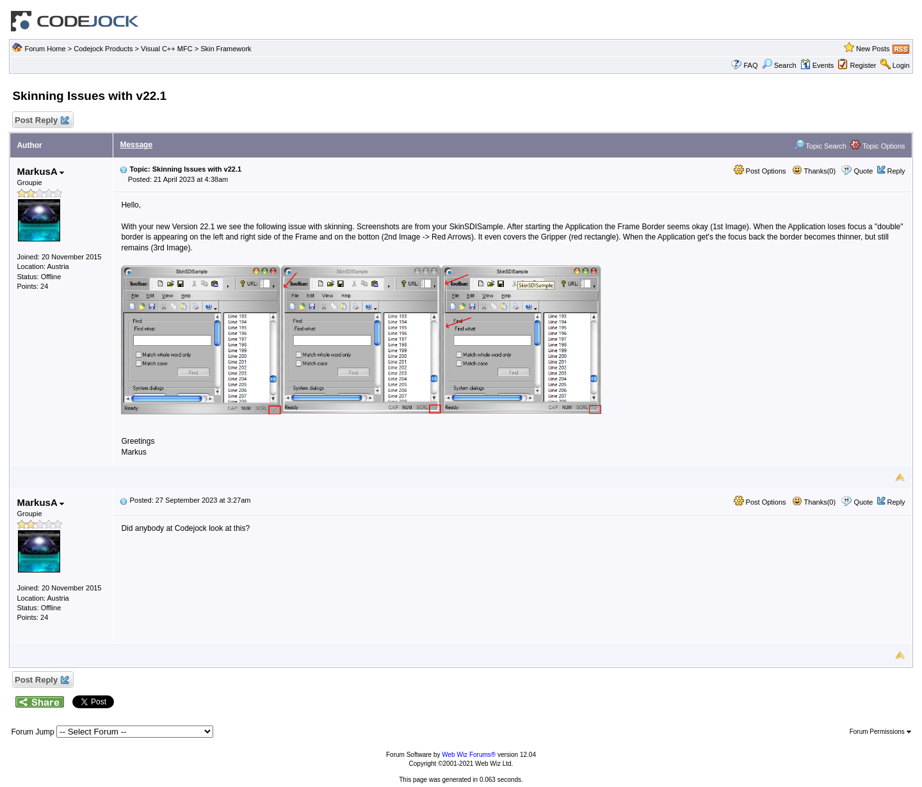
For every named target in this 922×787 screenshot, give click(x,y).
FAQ (750, 65)
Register (863, 65)
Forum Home (44, 49)
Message (136, 144)
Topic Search (820, 146)
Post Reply (41, 120)
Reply (896, 171)
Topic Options (877, 146)
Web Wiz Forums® (469, 754)
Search (779, 65)
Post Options (760, 171)
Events (817, 65)
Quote (863, 171)
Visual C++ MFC (167, 49)
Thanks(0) (814, 171)
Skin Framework (225, 49)
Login (901, 65)
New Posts (873, 49)
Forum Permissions (880, 731)
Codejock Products (103, 49)
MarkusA (40, 171)
